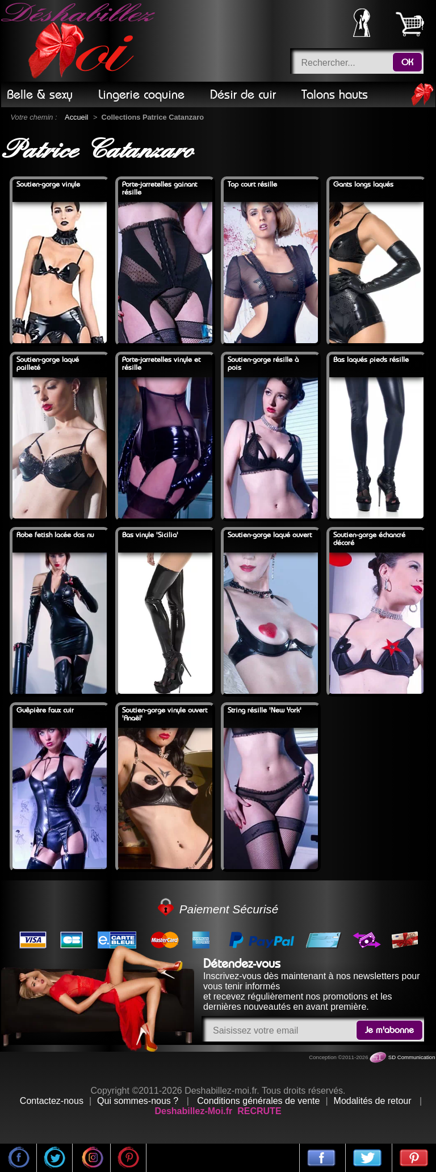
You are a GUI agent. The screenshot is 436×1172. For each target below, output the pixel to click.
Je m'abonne (389, 1030)
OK (407, 62)
